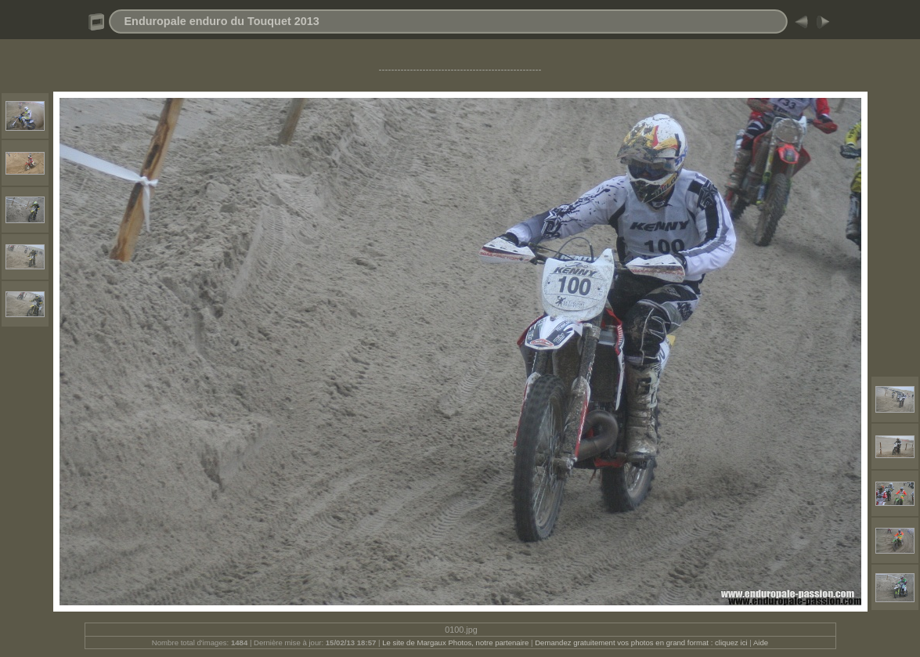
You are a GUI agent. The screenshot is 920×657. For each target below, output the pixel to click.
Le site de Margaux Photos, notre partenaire (456, 642)
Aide (760, 642)
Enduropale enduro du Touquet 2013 (221, 21)
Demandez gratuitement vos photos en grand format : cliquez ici (642, 642)
